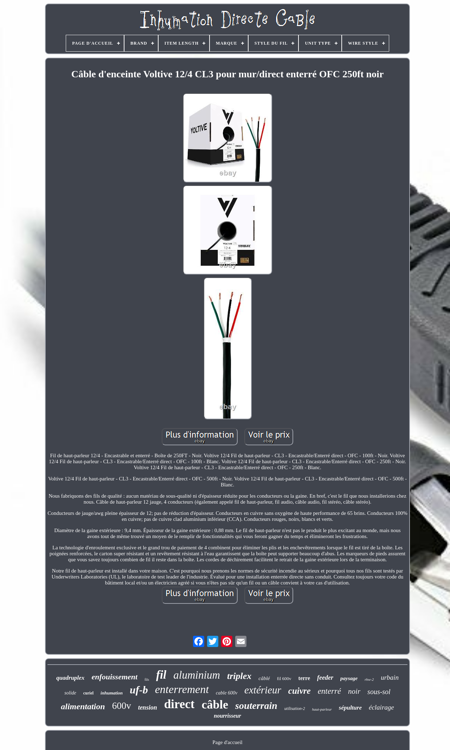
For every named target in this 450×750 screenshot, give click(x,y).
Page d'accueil (227, 742)
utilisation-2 (294, 708)
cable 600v (226, 693)
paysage (349, 678)
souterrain (256, 705)
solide (70, 693)
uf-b (139, 690)
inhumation (112, 693)
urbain (390, 677)
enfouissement (114, 676)
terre (304, 678)
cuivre (299, 691)
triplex (239, 676)
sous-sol (379, 692)
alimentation (83, 706)
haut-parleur (322, 709)
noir (354, 691)
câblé (264, 678)
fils (146, 679)
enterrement (182, 689)
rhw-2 (369, 679)
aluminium (196, 675)
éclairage (381, 707)
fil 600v (284, 678)
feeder (325, 677)
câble (214, 704)
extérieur (262, 690)
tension (147, 707)
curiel (88, 693)
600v (121, 705)
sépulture (350, 707)
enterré (329, 691)
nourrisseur (227, 716)
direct (179, 704)
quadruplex (70, 677)
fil (161, 674)
